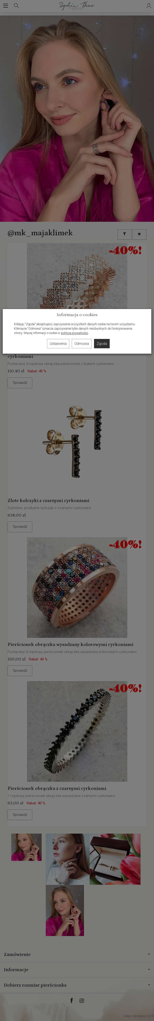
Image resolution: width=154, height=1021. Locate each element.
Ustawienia (58, 344)
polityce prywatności (74, 333)
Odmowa (81, 344)
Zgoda (102, 344)
